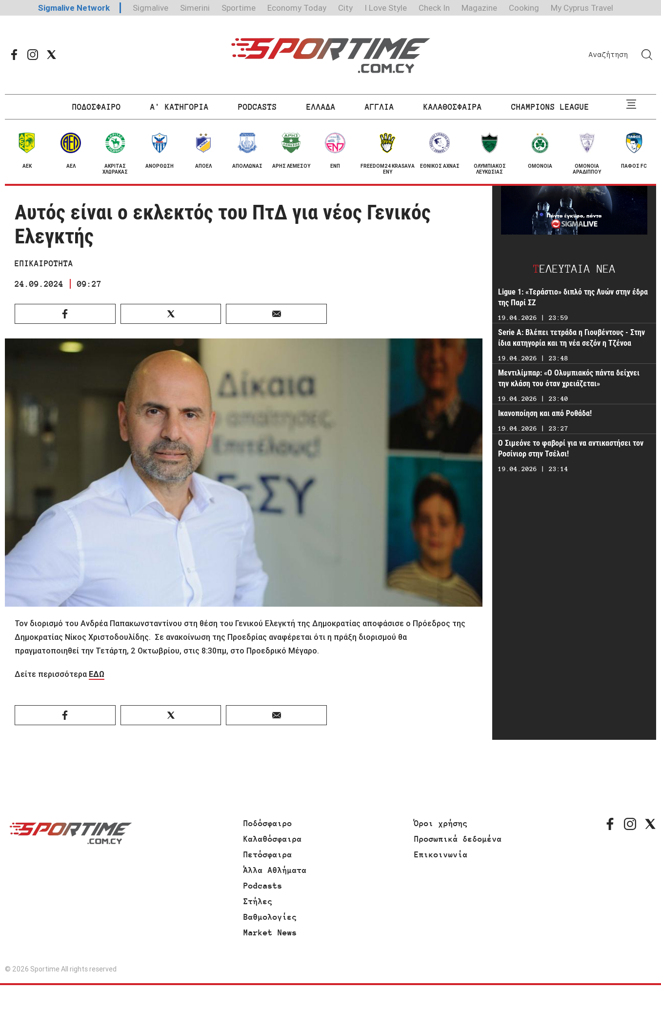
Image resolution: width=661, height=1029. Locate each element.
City (345, 7)
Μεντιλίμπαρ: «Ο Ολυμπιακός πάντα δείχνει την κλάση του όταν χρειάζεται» (569, 378)
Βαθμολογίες (270, 917)
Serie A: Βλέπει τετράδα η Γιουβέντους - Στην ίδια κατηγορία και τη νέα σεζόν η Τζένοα (571, 338)
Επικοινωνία (441, 854)
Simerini (195, 7)
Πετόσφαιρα (267, 854)
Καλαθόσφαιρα (272, 839)
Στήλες (258, 901)
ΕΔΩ (96, 674)
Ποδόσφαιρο (267, 823)
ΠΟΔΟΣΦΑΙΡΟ (96, 107)
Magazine (479, 7)
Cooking (524, 7)
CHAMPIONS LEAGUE (550, 107)
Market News (270, 932)
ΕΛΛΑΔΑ (321, 107)
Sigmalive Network (74, 7)
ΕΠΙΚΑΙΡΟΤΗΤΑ (44, 263)
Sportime (238, 7)
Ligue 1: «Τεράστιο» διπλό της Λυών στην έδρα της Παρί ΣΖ (573, 297)
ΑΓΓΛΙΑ (379, 107)
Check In (434, 7)
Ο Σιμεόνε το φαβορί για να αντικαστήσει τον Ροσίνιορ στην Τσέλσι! (570, 448)
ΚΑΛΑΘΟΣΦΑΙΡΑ (452, 107)
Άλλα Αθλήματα (275, 870)
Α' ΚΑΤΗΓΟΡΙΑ (179, 107)
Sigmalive (150, 7)
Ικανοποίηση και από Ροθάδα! (545, 413)
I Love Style (385, 7)
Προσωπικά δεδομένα (458, 839)
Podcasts (262, 885)
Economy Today (296, 7)
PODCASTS (257, 107)
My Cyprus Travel (582, 7)
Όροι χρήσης (441, 823)
